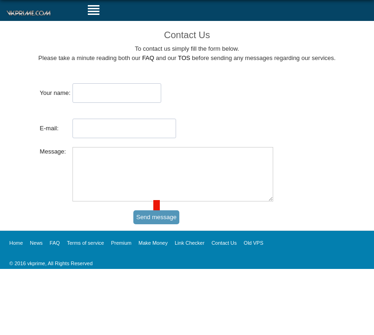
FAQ (148, 57)
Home (16, 252)
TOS (184, 57)
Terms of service (85, 252)
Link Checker (189, 252)
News (36, 252)
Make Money (153, 252)
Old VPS (253, 252)
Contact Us (223, 252)
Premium (121, 252)
